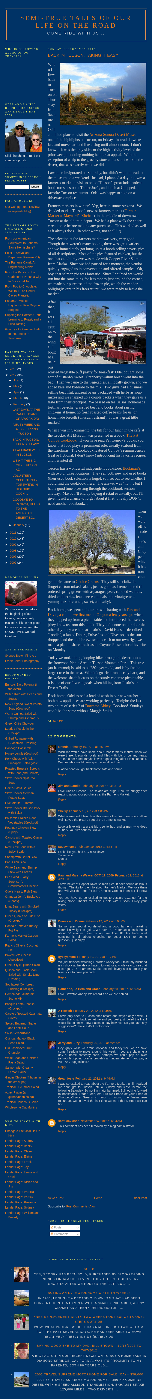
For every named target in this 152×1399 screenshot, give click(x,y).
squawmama (67, 846)
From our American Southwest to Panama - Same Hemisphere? (22, 243)
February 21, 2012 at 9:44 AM (95, 1078)
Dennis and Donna (71, 921)
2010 (13, 538)
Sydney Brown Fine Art (20, 655)
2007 (13, 556)
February (19, 404)
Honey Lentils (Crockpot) (21, 753)
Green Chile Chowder (19, 723)
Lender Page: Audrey (19, 1141)
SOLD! (89, 1269)
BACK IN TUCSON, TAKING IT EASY (83, 55)
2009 (13, 544)
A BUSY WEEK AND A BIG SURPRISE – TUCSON (26, 429)
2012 (13, 375)
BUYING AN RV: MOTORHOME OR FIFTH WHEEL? (89, 1292)
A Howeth (65, 1011)
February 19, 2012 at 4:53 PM (97, 846)
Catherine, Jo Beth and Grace (79, 989)
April (16, 392)
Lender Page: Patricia (19, 1192)
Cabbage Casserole (18, 748)
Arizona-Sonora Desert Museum (114, 134)
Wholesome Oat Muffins (21, 1107)
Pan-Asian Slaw (15, 862)
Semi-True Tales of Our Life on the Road (76, 21)
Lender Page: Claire (18, 1151)
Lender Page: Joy (17, 1167)
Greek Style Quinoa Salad (22, 965)
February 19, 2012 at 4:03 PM (101, 786)
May (16, 386)
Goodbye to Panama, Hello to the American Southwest (23, 334)
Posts (56, 1227)
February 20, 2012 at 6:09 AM (93, 1011)
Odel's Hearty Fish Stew (21, 891)
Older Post (140, 1198)
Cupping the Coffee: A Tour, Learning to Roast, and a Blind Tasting (23, 319)
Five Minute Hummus (19, 803)
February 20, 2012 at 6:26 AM (100, 1043)
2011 (13, 532)
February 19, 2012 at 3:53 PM (89, 747)
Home (98, 1198)
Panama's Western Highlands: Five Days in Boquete (22, 305)
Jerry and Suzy (69, 1043)
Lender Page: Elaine (18, 1156)
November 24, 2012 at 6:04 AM (101, 1121)
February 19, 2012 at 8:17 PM (96, 957)
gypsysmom (67, 957)
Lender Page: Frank (18, 1162)
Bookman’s (131, 468)
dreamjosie (66, 1078)
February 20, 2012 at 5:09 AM (121, 989)
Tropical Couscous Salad (21, 1102)
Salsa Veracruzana (17, 1033)
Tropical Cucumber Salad (22, 1087)
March (18, 398)
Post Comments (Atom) (81, 1206)
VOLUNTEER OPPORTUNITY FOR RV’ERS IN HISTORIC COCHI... (25, 484)
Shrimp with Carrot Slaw (21, 857)
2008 (13, 550)
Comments (60, 1234)
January (19, 525)
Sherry (63, 811)
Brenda (63, 747)
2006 (13, 562)
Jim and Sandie (69, 786)
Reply (62, 774)
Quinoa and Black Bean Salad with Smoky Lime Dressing (22, 974)
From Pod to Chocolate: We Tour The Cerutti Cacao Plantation (21, 291)
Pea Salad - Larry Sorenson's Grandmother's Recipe (21, 881)
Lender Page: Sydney (19, 1207)
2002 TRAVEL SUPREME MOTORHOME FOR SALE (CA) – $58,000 (89, 1374)
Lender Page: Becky (18, 1146)
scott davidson (69, 1121)
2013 (13, 369)
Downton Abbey (97, 706)
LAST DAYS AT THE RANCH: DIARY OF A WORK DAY (26, 414)
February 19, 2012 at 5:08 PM (105, 921)
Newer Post (55, 1198)
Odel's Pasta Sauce (18, 788)
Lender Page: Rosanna (20, 1202)
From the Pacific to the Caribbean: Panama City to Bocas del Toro (23, 277)
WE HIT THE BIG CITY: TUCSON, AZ (25, 465)
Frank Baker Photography (22, 661)
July (16, 380)
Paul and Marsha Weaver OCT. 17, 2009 (86, 875)
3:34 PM (58, 720)
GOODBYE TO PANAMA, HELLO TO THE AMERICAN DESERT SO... (26, 508)
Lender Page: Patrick (19, 1197)
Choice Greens (87, 582)
